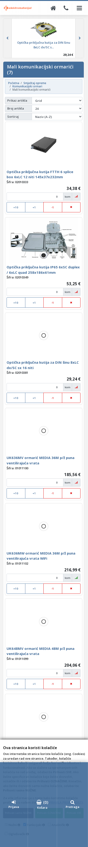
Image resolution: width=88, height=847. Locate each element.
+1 (34, 207)
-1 (52, 207)
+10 (15, 207)
